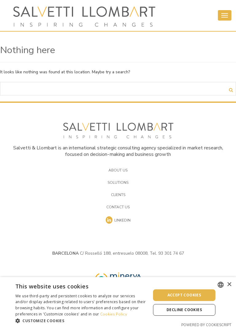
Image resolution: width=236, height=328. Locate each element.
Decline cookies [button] (184, 309)
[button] (81, 320)
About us (118, 170)
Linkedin (118, 220)
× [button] (229, 284)
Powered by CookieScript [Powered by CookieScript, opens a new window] (206, 325)
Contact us (118, 207)
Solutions (118, 182)
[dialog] (118, 302)
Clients (118, 194)
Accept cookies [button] (184, 295)
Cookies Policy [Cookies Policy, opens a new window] (113, 314)
